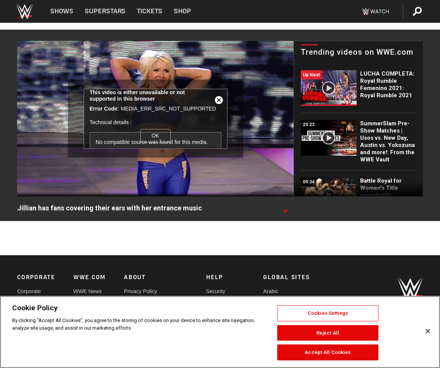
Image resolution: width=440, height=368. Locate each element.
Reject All (327, 333)
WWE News (87, 291)
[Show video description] (285, 208)
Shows (61, 11)
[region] (220, 332)
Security (216, 291)
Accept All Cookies (328, 352)
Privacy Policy (140, 291)
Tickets (149, 11)
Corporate (29, 291)
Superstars (105, 11)
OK (155, 136)
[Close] (427, 331)
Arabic (270, 291)
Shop (182, 11)
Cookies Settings (328, 313)
